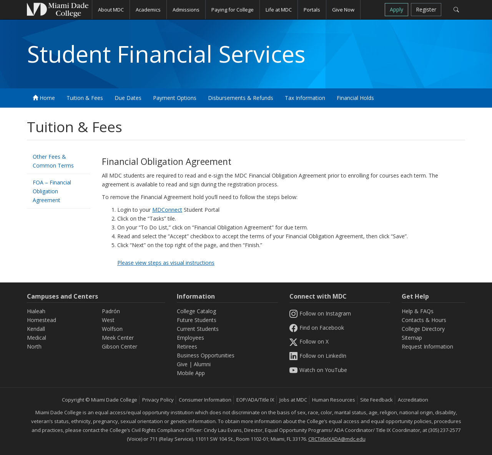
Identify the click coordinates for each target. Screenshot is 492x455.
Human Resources (333, 399)
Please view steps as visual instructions (165, 262)
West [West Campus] (108, 320)
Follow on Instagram (320, 313)
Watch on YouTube (318, 370)
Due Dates (128, 97)
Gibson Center (119, 346)
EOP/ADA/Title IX (255, 399)
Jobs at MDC (293, 399)
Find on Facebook (316, 327)
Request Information (427, 346)
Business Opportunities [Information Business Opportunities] (205, 355)
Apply (396, 9)
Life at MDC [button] (279, 9)
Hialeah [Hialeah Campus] (36, 311)
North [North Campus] (34, 346)
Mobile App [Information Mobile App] (191, 373)
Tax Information (305, 97)
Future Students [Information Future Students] (196, 320)
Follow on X (309, 341)
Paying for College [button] (232, 9)
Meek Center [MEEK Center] (118, 337)
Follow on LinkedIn (317, 355)
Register (426, 9)
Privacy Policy (158, 399)
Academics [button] (148, 9)
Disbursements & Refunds (240, 97)
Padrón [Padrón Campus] (111, 311)
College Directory (423, 328)
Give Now (343, 9)
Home (44, 97)
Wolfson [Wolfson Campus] (112, 328)
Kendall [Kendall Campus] (36, 328)
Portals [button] (312, 9)
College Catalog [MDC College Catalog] (196, 311)
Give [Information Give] (182, 364)
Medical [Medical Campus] (36, 337)
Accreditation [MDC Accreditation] (413, 399)
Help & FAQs (418, 311)
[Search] (456, 9)
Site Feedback (376, 399)
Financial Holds (355, 97)
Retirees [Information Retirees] (187, 346)
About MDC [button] (111, 9)
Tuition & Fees (84, 97)
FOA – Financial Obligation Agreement (52, 191)
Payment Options (174, 97)
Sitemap (412, 337)
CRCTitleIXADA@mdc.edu (337, 438)
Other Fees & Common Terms (53, 161)
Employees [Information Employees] (190, 337)
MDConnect (167, 209)
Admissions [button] (186, 9)
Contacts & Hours (424, 320)
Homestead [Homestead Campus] (41, 320)
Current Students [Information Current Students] (198, 328)
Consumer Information (205, 399)
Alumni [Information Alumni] (202, 364)
